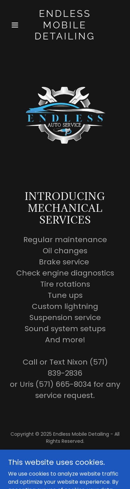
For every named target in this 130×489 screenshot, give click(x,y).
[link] (65, 37)
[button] (16, 25)
